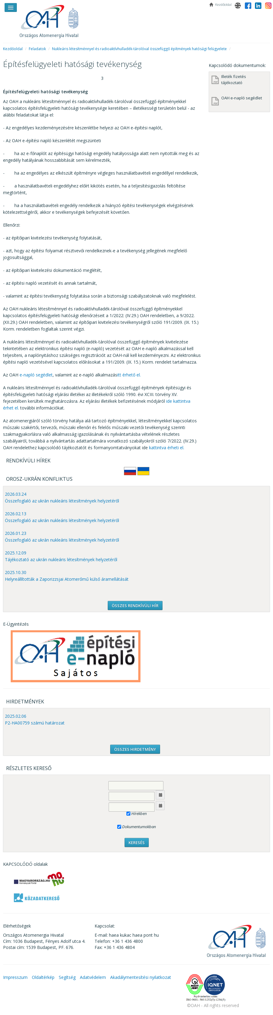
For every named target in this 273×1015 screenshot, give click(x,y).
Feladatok (37, 48)
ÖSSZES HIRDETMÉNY (135, 749)
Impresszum (15, 977)
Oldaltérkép (43, 977)
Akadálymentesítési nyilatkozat (140, 977)
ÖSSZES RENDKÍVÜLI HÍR (135, 605)
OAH (52, 19)
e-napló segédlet (36, 375)
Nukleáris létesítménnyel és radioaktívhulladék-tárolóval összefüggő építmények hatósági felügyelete (139, 48)
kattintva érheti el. (166, 447)
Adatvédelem (93, 977)
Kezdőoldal (13, 48)
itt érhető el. (129, 375)
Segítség (67, 977)
